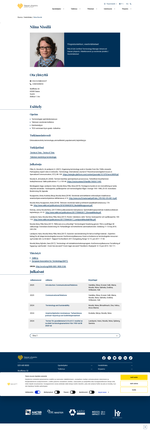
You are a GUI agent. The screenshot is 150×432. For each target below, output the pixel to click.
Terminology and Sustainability (57, 305)
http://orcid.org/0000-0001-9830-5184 (51, 266)
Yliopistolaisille (111, 4)
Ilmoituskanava (104, 397)
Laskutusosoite (104, 373)
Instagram (120, 358)
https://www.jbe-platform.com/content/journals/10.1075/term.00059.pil (90, 174)
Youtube (114, 358)
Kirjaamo (101, 369)
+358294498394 (37, 84)
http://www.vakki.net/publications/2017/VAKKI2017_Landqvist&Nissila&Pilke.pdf (65, 219)
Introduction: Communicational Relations (61, 285)
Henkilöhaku (28, 17)
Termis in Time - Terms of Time (42, 153)
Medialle (101, 377)
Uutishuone (108, 9)
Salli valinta (134, 419)
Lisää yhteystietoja (25, 381)
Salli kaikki (134, 413)
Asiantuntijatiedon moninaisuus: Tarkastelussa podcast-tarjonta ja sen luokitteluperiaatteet (63, 314)
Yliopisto (125, 9)
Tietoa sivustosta (105, 385)
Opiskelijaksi (56, 9)
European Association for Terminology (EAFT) (50, 261)
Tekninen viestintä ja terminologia (43, 157)
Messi (100, 381)
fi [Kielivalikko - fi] (121, 4)
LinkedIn (125, 358)
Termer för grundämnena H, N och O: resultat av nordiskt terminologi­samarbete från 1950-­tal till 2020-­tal (64, 323)
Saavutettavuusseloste (107, 393)
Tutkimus (74, 9)
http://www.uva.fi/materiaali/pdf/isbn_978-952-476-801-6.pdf (93, 198)
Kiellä (134, 426)
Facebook (104, 358)
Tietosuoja (102, 389)
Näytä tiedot (102, 428)
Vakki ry (35, 258)
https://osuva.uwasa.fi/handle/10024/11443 (84, 181)
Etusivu (20, 17)
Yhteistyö (90, 9)
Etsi (127, 4)
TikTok (130, 358)
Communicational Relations (56, 295)
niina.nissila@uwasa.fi (39, 81)
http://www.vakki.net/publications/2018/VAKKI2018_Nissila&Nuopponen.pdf (63, 205)
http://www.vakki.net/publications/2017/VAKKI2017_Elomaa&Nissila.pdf (73, 212)
